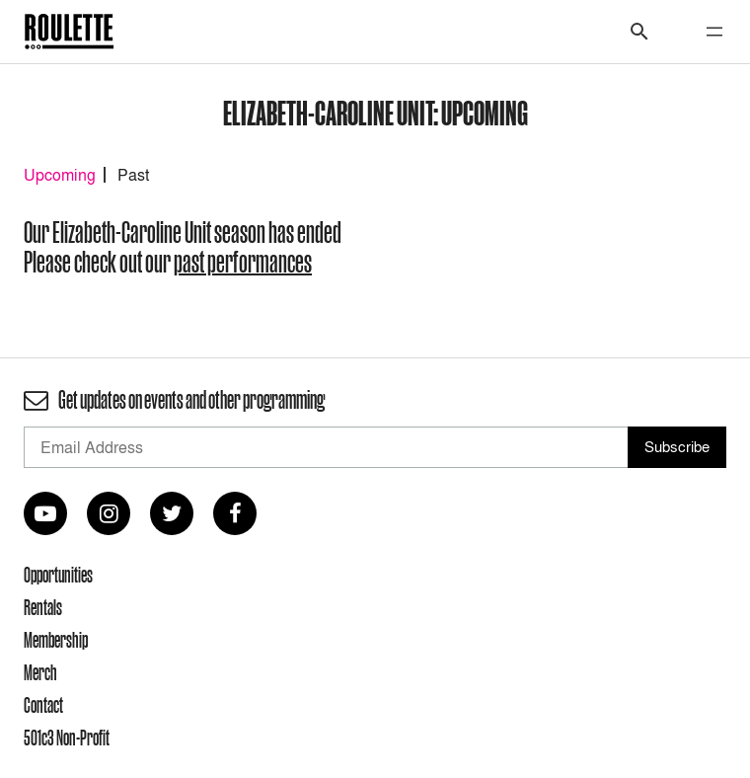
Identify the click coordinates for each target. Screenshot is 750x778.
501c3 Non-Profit (67, 737)
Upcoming (60, 175)
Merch (40, 672)
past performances (243, 262)
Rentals (43, 607)
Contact (43, 705)
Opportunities (58, 574)
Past (133, 175)
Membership (56, 640)
